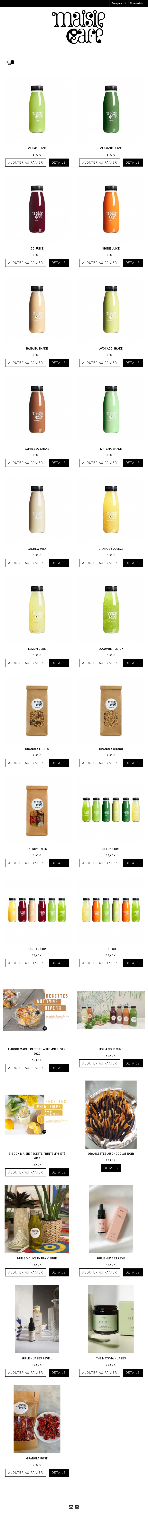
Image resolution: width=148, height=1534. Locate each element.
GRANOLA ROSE (37, 1458)
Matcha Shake (111, 448)
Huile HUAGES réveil (37, 1358)
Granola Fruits (37, 749)
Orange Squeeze (111, 548)
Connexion (136, 3)
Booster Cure (37, 949)
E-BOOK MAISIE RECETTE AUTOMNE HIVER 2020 (37, 1051)
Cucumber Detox (111, 648)
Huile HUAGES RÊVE (111, 1258)
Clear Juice (37, 148)
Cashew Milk (37, 548)
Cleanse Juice (111, 148)
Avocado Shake (111, 348)
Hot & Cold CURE (111, 1049)
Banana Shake (37, 348)
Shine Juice (111, 248)
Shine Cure (111, 949)
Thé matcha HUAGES (111, 1358)
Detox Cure (111, 849)
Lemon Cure (37, 648)
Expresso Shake (37, 448)
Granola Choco (111, 749)
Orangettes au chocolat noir (111, 1153)
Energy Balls (37, 849)
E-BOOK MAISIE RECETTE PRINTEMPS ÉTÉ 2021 (37, 1156)
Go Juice (37, 248)
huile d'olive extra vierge (37, 1258)
